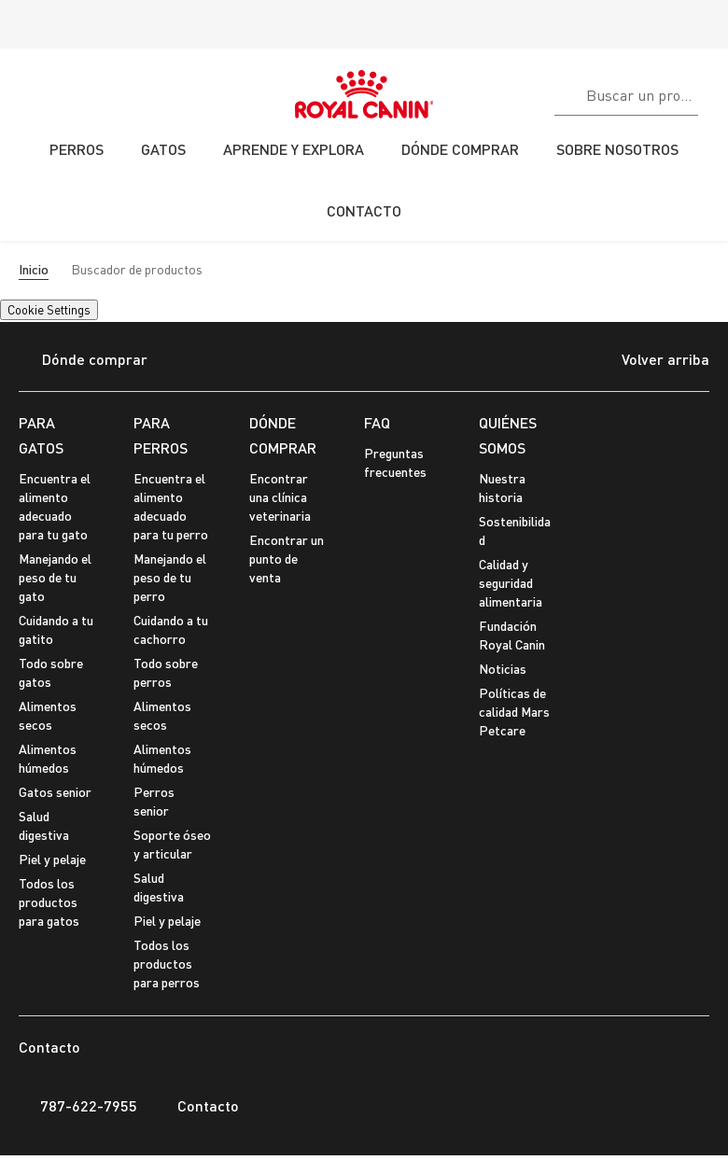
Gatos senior (55, 792)
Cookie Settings (49, 309)
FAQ (377, 422)
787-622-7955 (78, 1106)
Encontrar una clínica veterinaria (280, 497)
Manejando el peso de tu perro (169, 577)
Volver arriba (651, 361)
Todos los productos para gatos (49, 902)
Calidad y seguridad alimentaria (510, 582)
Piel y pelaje (52, 859)
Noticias (502, 669)
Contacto (197, 1106)
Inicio (34, 269)
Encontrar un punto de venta (286, 558)
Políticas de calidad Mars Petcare (514, 711)
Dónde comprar (83, 360)
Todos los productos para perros (166, 963)
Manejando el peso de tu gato (55, 577)
